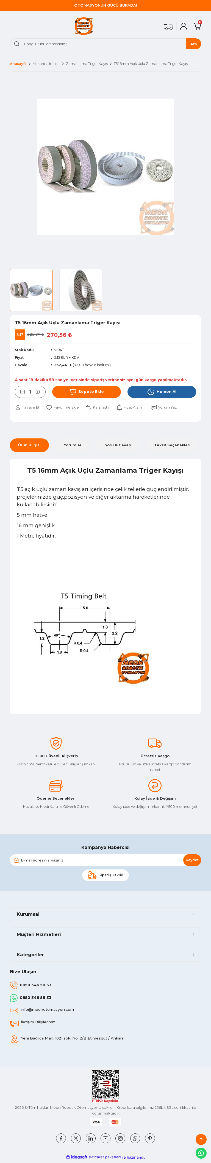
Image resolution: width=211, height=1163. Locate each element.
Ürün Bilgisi (29, 445)
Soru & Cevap (118, 445)
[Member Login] (183, 26)
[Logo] (84, 26)
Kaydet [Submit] (192, 860)
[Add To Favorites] (63, 407)
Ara (193, 44)
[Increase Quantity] (41, 392)
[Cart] (197, 26)
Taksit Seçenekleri (172, 445)
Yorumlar (73, 445)
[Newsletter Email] (105, 860)
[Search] (105, 43)
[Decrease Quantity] (20, 392)
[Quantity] (30, 392)
